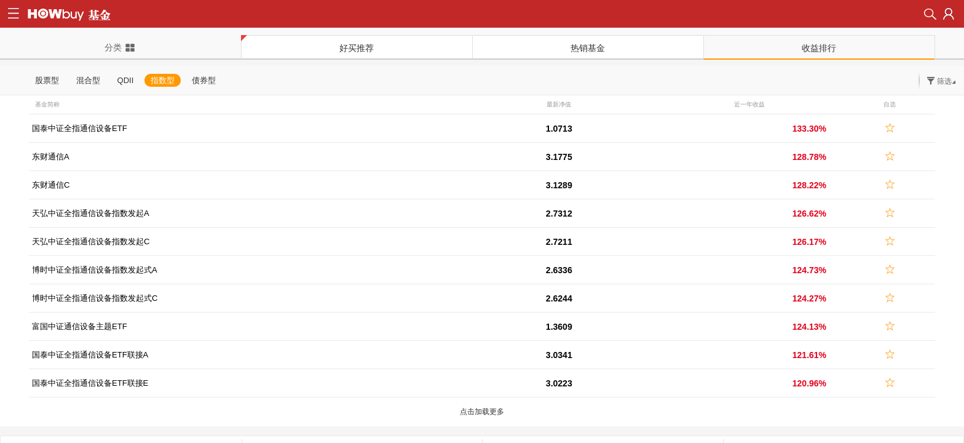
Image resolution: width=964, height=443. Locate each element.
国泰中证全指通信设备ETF (79, 128)
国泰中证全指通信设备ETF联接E (90, 383)
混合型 (88, 80)
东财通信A (50, 156)
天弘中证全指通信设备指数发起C (90, 241)
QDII (125, 80)
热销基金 (588, 48)
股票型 (47, 80)
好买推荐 (356, 48)
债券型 (204, 80)
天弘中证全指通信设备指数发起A (90, 213)
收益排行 (819, 48)
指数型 (163, 80)
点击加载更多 (482, 411)
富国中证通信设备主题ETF (79, 326)
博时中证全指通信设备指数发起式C (94, 298)
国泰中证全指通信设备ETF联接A (90, 354)
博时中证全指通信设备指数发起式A (94, 269)
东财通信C (50, 185)
